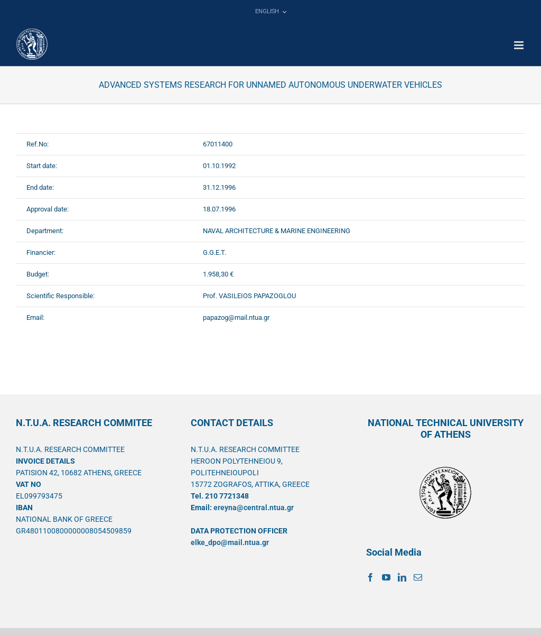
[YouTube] (386, 577)
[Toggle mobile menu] (519, 45)
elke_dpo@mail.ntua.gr (230, 542)
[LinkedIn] (402, 577)
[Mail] (418, 577)
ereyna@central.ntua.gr (253, 507)
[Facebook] (370, 577)
